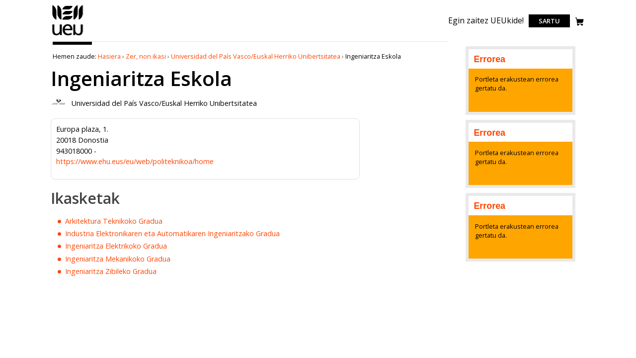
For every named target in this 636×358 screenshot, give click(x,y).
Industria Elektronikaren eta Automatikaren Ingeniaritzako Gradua (172, 233)
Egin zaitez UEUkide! (486, 20)
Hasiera (109, 56)
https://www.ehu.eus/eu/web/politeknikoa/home (135, 161)
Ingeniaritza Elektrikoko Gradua (116, 246)
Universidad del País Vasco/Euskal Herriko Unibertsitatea (255, 56)
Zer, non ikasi (146, 56)
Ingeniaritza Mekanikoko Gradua (117, 259)
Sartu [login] (549, 20)
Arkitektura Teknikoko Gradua (113, 221)
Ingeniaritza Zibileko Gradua (111, 271)
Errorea (489, 59)
